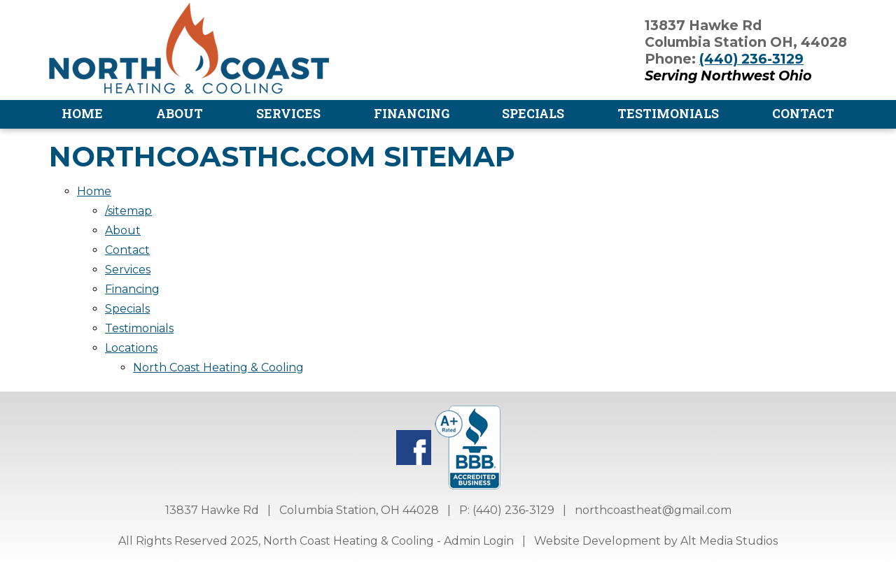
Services (288, 114)
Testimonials (668, 114)
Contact (803, 114)
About (179, 114)
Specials (533, 114)
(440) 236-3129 (751, 58)
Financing (411, 114)
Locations (131, 348)
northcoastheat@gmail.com (653, 510)
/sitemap (128, 210)
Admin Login (479, 541)
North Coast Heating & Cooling (218, 367)
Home (82, 114)
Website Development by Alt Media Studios (656, 541)
